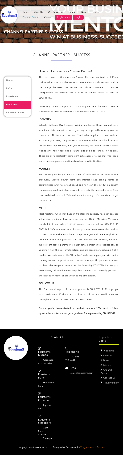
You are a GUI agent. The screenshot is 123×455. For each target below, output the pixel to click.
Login (78, 17)
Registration (63, 17)
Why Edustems (55, 12)
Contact (48, 17)
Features (72, 12)
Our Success (12, 105)
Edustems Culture (15, 113)
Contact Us (109, 378)
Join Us (95, 12)
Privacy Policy (111, 383)
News (84, 12)
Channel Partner (30, 17)
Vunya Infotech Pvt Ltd (92, 447)
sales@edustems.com (81, 373)
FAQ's (9, 88)
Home (25, 12)
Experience (12, 96)
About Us (38, 12)
